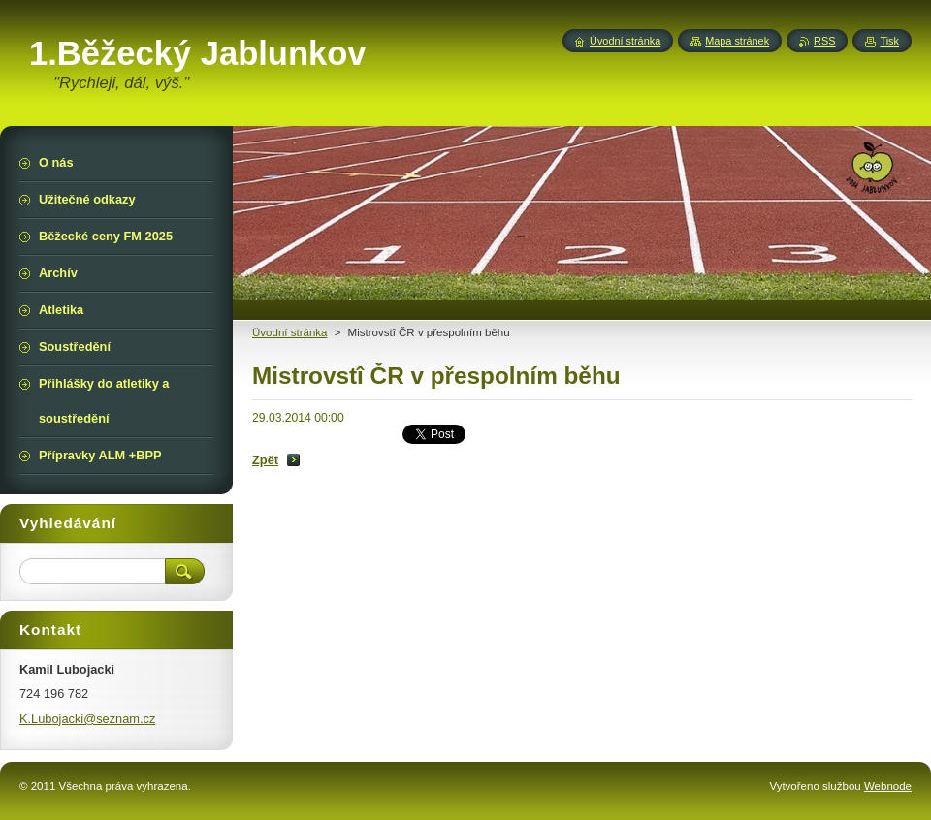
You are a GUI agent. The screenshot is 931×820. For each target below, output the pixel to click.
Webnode (888, 786)
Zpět (265, 460)
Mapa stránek (737, 41)
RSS (824, 41)
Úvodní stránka (625, 41)
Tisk (889, 41)
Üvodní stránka (289, 332)
